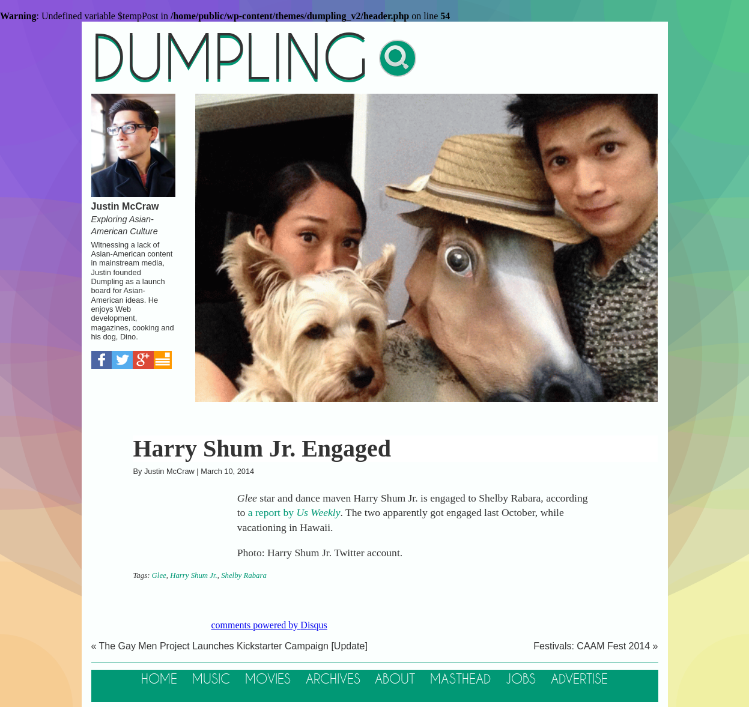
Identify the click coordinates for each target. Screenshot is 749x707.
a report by (294, 512)
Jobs (521, 679)
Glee (159, 575)
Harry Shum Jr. (193, 575)
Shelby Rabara (244, 575)
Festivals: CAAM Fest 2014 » (595, 646)
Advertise (579, 679)
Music (211, 679)
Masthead (460, 679)
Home (159, 679)
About (395, 679)
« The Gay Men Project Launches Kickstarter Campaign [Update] (229, 646)
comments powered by (269, 625)
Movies (268, 679)
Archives (333, 679)
